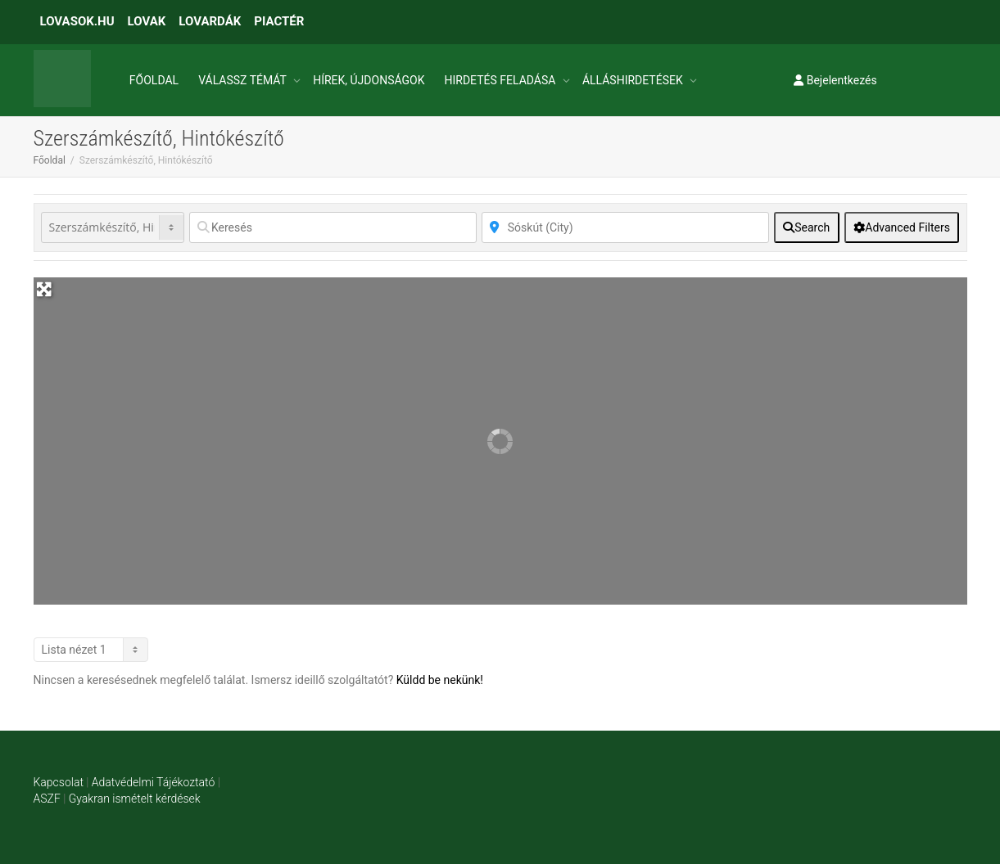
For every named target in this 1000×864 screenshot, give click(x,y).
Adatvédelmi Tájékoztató (153, 782)
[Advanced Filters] (902, 227)
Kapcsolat (59, 782)
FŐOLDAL (154, 80)
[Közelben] (625, 227)
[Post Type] (112, 227)
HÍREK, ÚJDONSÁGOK (368, 80)
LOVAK (147, 21)
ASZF (47, 798)
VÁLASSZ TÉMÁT (243, 80)
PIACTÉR (279, 21)
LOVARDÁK (210, 21)
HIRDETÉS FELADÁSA (501, 80)
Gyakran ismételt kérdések (135, 798)
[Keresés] (333, 227)
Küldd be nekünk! (439, 679)
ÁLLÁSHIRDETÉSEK (634, 80)
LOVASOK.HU (77, 21)
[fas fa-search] (806, 227)
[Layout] (91, 649)
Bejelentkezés (835, 80)
